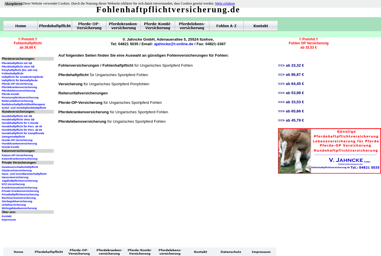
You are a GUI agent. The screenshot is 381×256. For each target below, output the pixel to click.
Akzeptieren (13, 4)
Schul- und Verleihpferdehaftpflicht (24, 107)
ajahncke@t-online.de (173, 44)
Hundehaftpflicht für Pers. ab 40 (22, 126)
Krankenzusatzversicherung (19, 187)
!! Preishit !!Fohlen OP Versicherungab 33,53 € (308, 43)
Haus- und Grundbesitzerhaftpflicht (24, 173)
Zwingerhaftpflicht (13, 136)
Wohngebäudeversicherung (19, 208)
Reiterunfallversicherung (17, 101)
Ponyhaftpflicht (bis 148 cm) (19, 70)
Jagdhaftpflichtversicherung (19, 180)
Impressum (9, 219)
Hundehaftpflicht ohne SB (18, 119)
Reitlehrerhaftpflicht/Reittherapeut (23, 104)
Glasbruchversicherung (17, 170)
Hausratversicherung (15, 177)
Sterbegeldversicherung (17, 201)
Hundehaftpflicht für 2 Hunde (20, 123)
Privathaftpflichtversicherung (20, 194)
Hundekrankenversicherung (19, 143)
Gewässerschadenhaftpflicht (20, 167)
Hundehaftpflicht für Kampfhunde (23, 133)
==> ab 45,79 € (291, 120)
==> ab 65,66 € (291, 111)
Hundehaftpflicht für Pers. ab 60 (22, 129)
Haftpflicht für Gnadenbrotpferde (22, 77)
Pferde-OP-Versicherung (17, 83)
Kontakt (7, 216)
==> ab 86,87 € (291, 74)
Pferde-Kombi (10, 94)
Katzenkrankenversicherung (19, 158)
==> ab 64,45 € (291, 84)
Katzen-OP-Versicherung (17, 155)
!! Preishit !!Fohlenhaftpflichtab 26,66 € (27, 43)
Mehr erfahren (225, 3)
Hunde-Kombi (10, 147)
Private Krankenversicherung (20, 191)
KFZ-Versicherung (13, 184)
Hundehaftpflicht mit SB (17, 116)
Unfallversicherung (14, 204)
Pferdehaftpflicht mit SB (17, 63)
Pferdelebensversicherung (18, 90)
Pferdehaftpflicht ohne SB (18, 66)
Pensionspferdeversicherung (20, 97)
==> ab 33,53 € (291, 102)
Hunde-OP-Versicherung (17, 140)
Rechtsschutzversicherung (19, 198)
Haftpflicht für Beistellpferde (19, 80)
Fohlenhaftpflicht (12, 73)
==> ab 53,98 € (291, 93)
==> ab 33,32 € (291, 65)
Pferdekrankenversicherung (19, 87)
